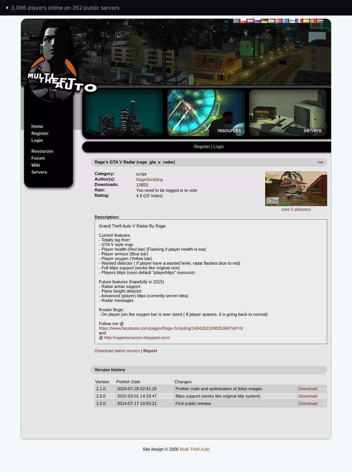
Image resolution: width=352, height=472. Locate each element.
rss (320, 162)
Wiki (35, 165)
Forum (38, 158)
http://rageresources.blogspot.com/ (137, 337)
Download (307, 388)
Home (37, 126)
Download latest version (117, 350)
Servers (39, 172)
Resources (42, 151)
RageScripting (149, 179)
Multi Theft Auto (194, 449)
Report (150, 350)
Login (37, 140)
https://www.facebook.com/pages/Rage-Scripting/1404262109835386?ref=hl (171, 328)
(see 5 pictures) (296, 207)
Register (39, 133)
